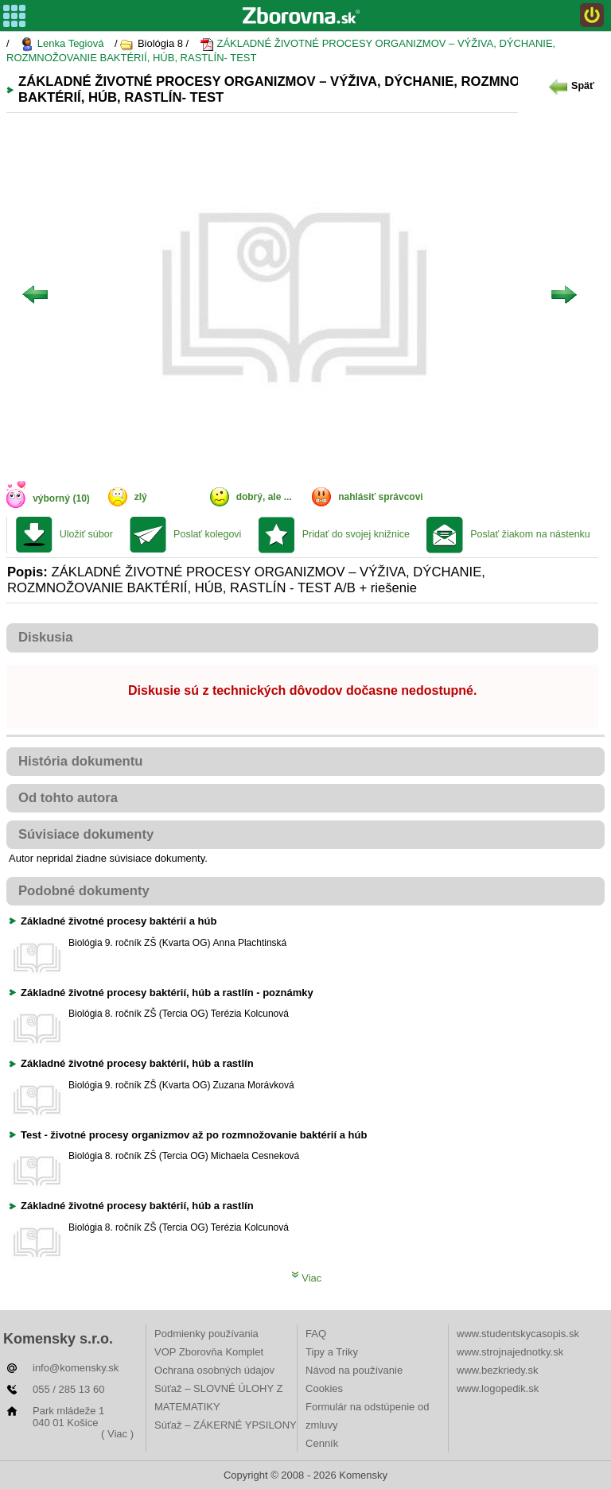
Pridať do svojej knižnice (356, 534)
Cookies (324, 1388)
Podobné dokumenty (84, 890)
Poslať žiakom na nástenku (530, 534)
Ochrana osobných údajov (214, 1370)
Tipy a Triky (332, 1352)
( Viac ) (117, 1434)
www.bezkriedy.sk (497, 1370)
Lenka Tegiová (61, 44)
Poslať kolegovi (207, 534)
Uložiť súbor (86, 534)
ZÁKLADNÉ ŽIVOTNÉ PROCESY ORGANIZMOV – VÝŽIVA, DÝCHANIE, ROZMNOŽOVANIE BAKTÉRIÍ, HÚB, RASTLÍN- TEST (280, 50)
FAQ (316, 1334)
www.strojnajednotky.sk (510, 1352)
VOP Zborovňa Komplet (208, 1352)
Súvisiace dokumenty (86, 834)
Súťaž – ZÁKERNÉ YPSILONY (225, 1425)
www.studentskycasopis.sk (518, 1334)
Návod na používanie (354, 1370)
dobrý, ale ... (264, 496)
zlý (140, 496)
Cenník (322, 1443)
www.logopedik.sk (498, 1388)
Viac (306, 1278)
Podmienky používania (206, 1334)
